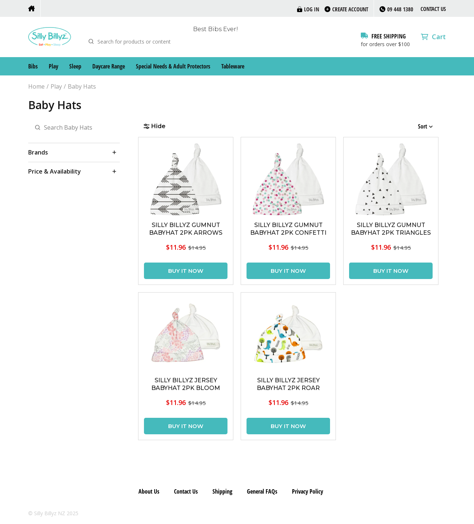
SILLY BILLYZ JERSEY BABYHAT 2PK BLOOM (185, 384)
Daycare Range (108, 66)
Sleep (75, 66)
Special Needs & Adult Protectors (173, 66)
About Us (148, 491)
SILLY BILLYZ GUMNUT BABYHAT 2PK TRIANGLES (391, 229)
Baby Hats (82, 86)
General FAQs (262, 491)
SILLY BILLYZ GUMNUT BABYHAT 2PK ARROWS (185, 229)
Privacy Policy (307, 491)
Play (53, 66)
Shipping (222, 491)
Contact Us (433, 8)
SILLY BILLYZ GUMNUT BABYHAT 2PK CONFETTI (288, 229)
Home (36, 86)
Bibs (33, 66)
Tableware (232, 66)
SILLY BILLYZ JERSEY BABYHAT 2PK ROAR (288, 384)
